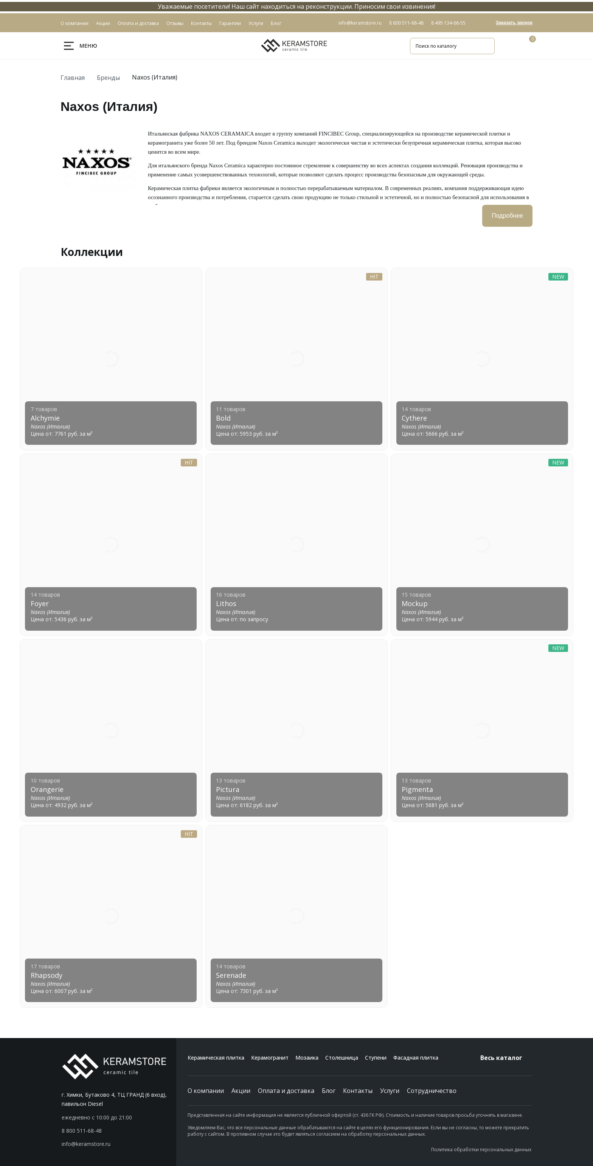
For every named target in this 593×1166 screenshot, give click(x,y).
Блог (328, 1090)
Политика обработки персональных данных (481, 1149)
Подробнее (507, 215)
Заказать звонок (514, 22)
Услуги (389, 1090)
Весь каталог (505, 1057)
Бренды (108, 77)
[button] (119, 1130)
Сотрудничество (431, 1090)
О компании (206, 1090)
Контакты (358, 1090)
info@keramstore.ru (360, 23)
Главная (73, 77)
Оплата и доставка (286, 1090)
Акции (240, 1090)
